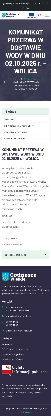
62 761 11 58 (39, 3)
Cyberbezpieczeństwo (15, 138)
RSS (25, 7)
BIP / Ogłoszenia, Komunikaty (19, 125)
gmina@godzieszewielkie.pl (16, 3)
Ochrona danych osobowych (19, 330)
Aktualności (10, 119)
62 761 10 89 (12, 324)
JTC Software (25, 412)
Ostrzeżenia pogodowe (16, 132)
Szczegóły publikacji (26, 254)
